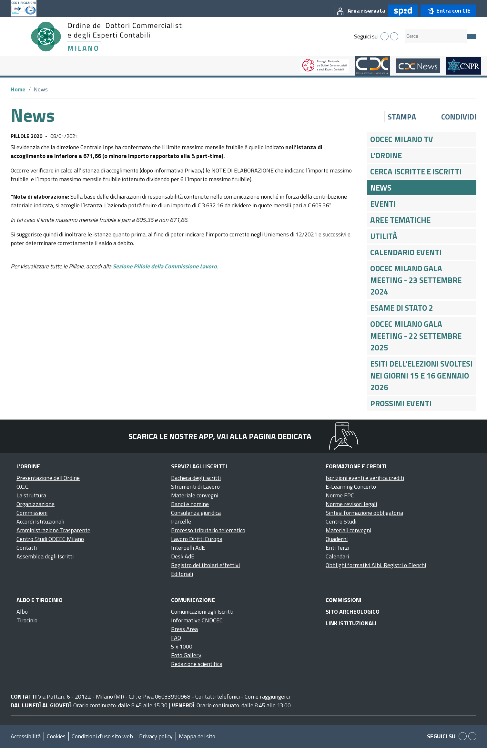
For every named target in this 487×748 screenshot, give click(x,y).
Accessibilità (26, 736)
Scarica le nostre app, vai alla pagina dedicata (219, 436)
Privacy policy (156, 736)
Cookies (56, 736)
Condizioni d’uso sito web (102, 736)
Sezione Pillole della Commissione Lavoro (165, 266)
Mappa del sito (197, 736)
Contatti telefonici (217, 696)
